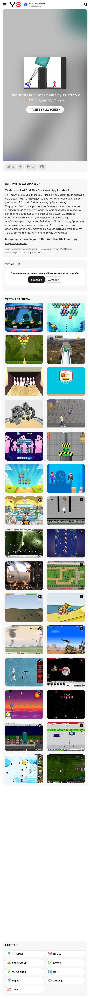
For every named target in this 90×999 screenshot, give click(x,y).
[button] (16, 243)
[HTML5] (65, 953)
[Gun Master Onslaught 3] (24, 736)
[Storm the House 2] (24, 607)
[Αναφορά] (31, 167)
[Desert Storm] (66, 639)
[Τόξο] (24, 989)
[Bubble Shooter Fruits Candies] (24, 349)
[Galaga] (66, 704)
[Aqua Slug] (66, 607)
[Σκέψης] (65, 980)
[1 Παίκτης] (24, 953)
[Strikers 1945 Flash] (66, 543)
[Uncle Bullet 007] (66, 478)
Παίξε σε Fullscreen (45, 109)
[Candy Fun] (24, 478)
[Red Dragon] (66, 672)
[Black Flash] (66, 510)
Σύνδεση (53, 279)
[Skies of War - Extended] (66, 768)
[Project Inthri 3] (24, 704)
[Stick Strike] (66, 575)
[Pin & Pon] (66, 413)
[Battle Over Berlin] (24, 639)
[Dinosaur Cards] (24, 446)
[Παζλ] (65, 971)
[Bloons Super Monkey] (24, 768)
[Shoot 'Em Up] (24, 962)
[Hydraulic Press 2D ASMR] (66, 446)
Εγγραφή (36, 279)
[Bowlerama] (24, 381)
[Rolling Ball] (24, 413)
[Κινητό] (65, 962)
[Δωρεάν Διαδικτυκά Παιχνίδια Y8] (15, 4)
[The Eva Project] (24, 543)
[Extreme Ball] (66, 349)
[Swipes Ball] (66, 381)
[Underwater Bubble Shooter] (66, 317)
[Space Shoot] (24, 317)
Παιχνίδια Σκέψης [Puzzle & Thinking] (27, 249)
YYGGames (66, 249)
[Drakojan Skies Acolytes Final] (24, 575)
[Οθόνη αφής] (24, 971)
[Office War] (24, 510)
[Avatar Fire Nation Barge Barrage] (24, 672)
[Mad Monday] (66, 736)
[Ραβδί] (24, 980)
